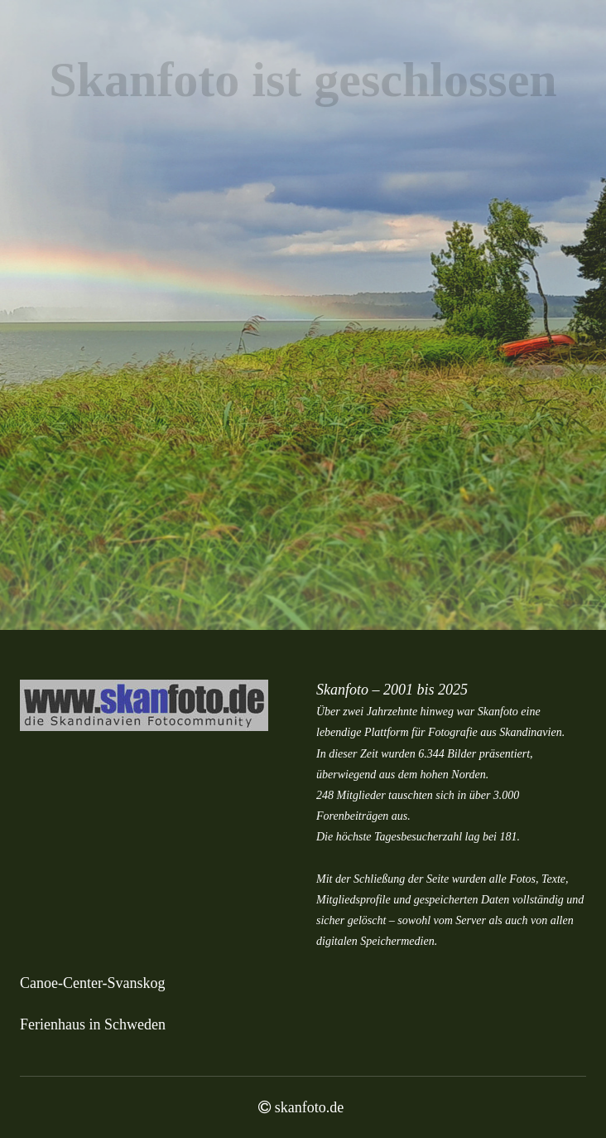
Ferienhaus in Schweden (93, 1024)
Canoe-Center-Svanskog (93, 983)
